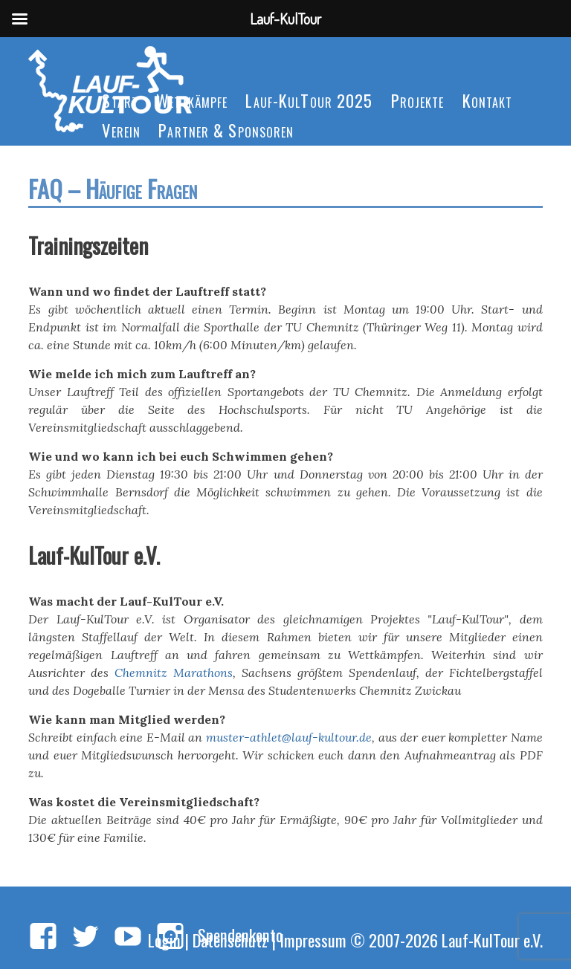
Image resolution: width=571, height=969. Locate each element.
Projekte (418, 100)
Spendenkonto (240, 934)
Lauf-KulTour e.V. (492, 939)
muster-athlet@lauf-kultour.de (289, 737)
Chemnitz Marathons (173, 672)
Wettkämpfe (192, 100)
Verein (121, 129)
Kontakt (487, 100)
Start (120, 100)
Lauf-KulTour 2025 (308, 100)
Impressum (313, 939)
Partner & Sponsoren (226, 129)
